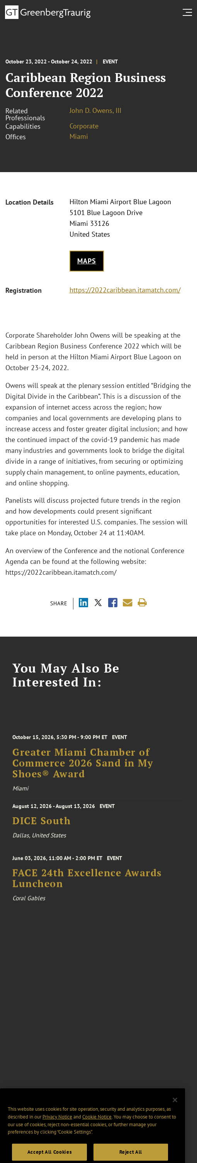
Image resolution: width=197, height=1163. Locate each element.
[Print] (142, 603)
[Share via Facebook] (112, 603)
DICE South (41, 823)
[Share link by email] (127, 603)
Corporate (84, 125)
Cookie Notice (97, 1126)
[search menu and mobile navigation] (189, 12)
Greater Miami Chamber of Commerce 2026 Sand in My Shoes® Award (82, 769)
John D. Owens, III (95, 110)
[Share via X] (98, 603)
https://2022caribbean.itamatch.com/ (125, 289)
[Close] (175, 1109)
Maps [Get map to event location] (86, 260)
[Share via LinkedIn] (83, 603)
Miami (79, 136)
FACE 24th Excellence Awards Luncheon (87, 883)
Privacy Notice (57, 1126)
